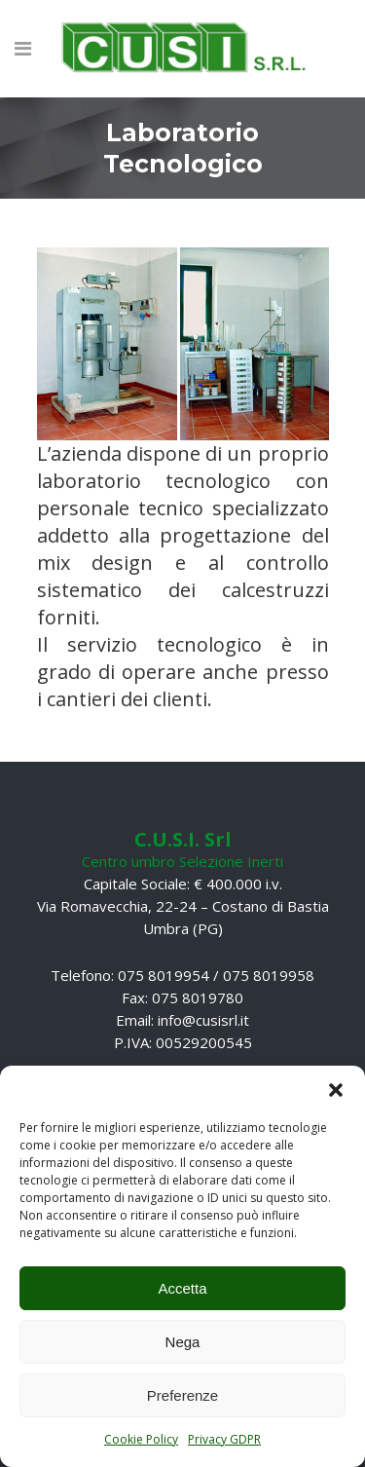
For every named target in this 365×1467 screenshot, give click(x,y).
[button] (336, 1090)
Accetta (182, 1288)
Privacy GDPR (224, 1439)
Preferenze (182, 1395)
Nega (183, 1342)
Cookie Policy (141, 1439)
